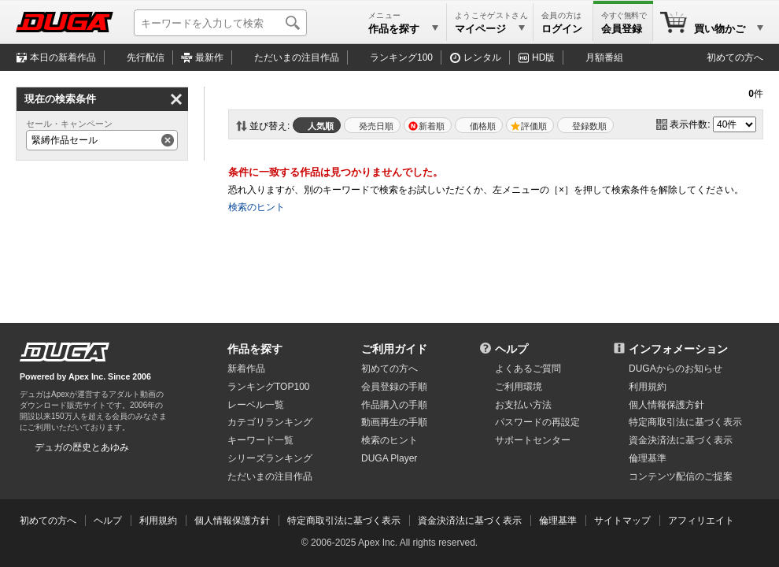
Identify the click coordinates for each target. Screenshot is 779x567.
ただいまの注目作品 (269, 476)
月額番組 (604, 57)
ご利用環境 (518, 386)
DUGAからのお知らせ (675, 368)
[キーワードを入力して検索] (220, 22)
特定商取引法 (685, 422)
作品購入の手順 (394, 404)
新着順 (432, 126)
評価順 (534, 126)
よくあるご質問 (528, 368)
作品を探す (254, 349)
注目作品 (296, 57)
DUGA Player (389, 458)
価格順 (483, 126)
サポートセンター (532, 440)
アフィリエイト (701, 520)
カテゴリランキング (269, 422)
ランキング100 (401, 57)
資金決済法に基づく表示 (470, 520)
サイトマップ (622, 520)
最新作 (209, 57)
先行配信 (145, 57)
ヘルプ (511, 349)
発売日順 (376, 126)
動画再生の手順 (394, 422)
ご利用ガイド (394, 349)
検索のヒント (256, 207)
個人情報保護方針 (666, 404)
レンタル (482, 57)
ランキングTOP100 (268, 386)
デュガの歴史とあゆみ (82, 447)
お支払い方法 (523, 404)
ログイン (561, 29)
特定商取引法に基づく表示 (344, 520)
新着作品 (246, 368)
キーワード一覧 (260, 440)
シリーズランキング (269, 458)
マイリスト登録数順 (585, 125)
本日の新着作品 (63, 57)
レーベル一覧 (255, 404)
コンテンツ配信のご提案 (681, 476)
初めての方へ (735, 57)
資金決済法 (681, 440)
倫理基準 (647, 458)
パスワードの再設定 (537, 422)
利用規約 (647, 386)
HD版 (543, 57)
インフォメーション (678, 349)
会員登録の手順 (394, 386)
